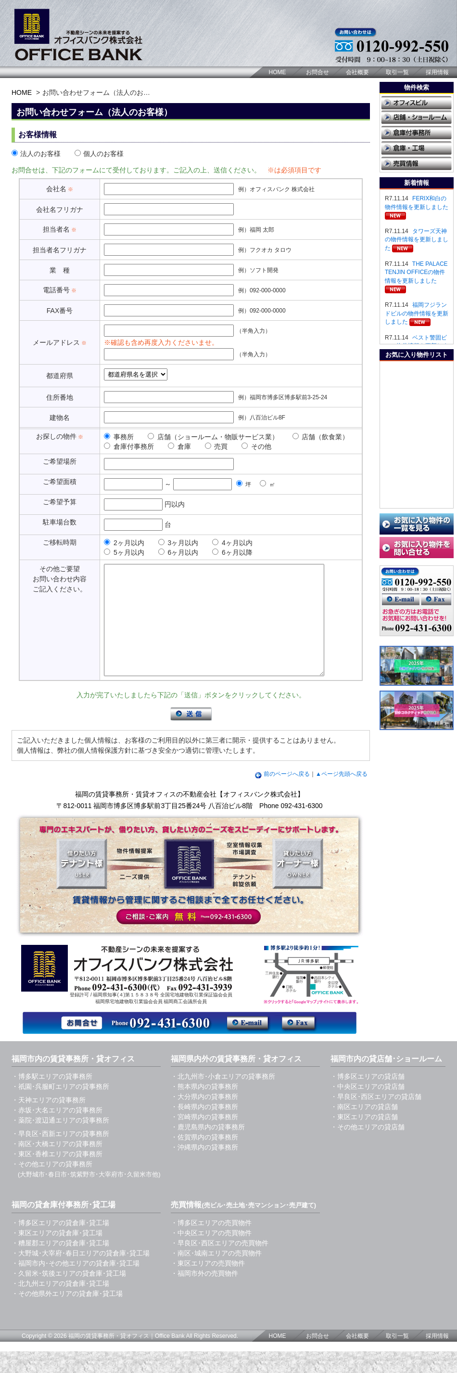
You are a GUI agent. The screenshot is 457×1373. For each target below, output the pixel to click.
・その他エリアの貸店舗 (367, 1148)
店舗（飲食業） (320, 437)
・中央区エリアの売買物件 (211, 1254)
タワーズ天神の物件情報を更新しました (416, 239)
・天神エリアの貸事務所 (49, 1121)
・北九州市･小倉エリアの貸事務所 (223, 1098)
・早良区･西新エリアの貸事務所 (60, 1155)
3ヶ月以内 (178, 543)
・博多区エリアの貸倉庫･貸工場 (60, 1244)
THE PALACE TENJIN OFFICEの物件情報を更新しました (416, 272)
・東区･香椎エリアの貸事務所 (57, 1175)
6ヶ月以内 (178, 552)
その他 (256, 446)
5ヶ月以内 (124, 552)
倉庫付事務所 (129, 446)
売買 (216, 446)
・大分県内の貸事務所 (204, 1118)
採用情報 (437, 72)
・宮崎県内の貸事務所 (204, 1138)
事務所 (119, 437)
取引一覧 (397, 72)
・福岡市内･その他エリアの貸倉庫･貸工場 (76, 1285)
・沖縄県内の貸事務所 (204, 1169)
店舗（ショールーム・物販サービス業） (213, 437)
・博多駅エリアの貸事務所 (52, 1098)
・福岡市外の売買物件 (204, 1295)
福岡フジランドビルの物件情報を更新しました (416, 313)
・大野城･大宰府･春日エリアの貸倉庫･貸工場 (81, 1275)
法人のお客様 (36, 153)
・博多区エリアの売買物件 (211, 1244)
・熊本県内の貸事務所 (204, 1108)
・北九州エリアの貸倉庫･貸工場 (60, 1305)
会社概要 (357, 72)
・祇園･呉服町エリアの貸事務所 (60, 1108)
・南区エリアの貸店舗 (364, 1128)
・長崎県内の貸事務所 (204, 1128)
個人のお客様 (99, 153)
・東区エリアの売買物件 (208, 1285)
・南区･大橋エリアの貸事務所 (57, 1165)
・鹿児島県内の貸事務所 (208, 1148)
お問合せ (317, 72)
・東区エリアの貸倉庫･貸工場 (57, 1254)
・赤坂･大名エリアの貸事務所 (57, 1132)
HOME (277, 72)
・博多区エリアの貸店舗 (367, 1098)
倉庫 (179, 446)
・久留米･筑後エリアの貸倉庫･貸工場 (69, 1295)
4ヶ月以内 (232, 543)
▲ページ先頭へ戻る (342, 795)
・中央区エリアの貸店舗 (367, 1108)
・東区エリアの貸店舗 (364, 1138)
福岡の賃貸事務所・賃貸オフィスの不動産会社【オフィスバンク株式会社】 (189, 816)
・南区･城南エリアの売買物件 (216, 1275)
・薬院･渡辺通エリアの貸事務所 (60, 1142)
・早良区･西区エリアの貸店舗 (375, 1118)
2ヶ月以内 (124, 543)
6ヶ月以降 (232, 552)
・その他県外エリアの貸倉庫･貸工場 (67, 1315)
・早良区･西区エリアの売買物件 (219, 1264)
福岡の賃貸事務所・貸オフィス (108, 1357)
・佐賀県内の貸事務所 (204, 1159)
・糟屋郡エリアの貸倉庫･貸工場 (60, 1264)
